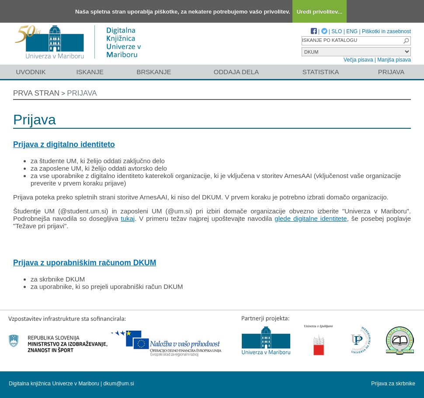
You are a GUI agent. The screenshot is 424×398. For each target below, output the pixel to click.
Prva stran (36, 93)
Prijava (391, 71)
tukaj (128, 218)
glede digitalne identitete (311, 218)
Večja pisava (358, 60)
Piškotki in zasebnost (386, 31)
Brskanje (153, 71)
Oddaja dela (236, 71)
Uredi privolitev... (320, 11)
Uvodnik (30, 71)
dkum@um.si (119, 384)
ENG (352, 31)
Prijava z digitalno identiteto (64, 144)
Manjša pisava (394, 60)
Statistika (320, 71)
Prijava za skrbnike (393, 384)
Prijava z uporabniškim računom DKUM (84, 262)
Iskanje (90, 71)
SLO (336, 31)
